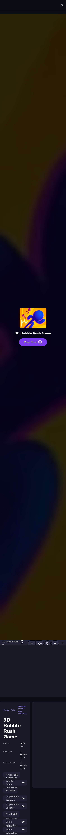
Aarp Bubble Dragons (15, 798)
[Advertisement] (33, 671)
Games (6, 710)
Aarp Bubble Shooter (15, 806)
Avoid (11, 814)
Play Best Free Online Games (22, 5)
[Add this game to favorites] (47, 643)
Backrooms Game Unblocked (15, 822)
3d (10, 790)
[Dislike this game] (40, 643)
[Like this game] (32, 643)
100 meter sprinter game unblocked (22, 710)
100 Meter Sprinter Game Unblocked (15, 782)
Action (13, 710)
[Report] (55, 643)
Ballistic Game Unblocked (15, 829)
